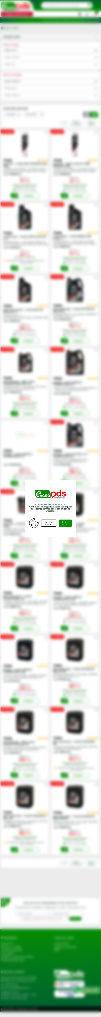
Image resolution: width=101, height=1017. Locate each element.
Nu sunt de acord (49, 523)
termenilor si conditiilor (55, 508)
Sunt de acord (66, 523)
